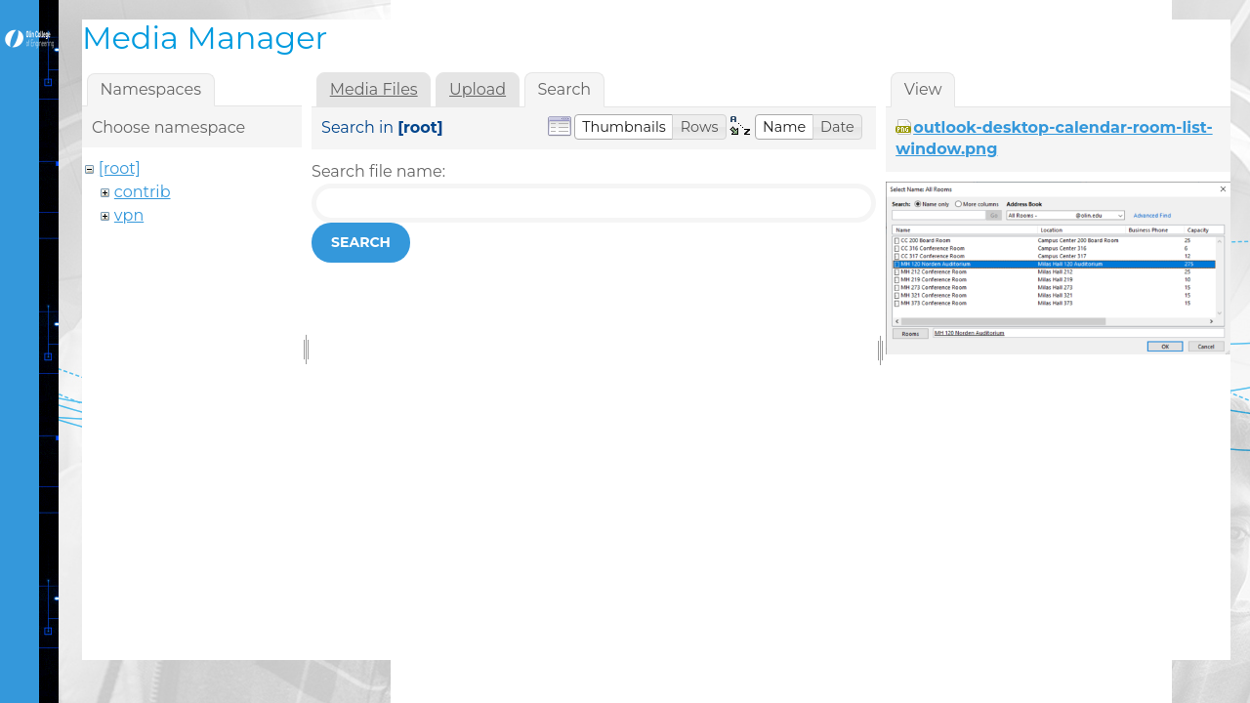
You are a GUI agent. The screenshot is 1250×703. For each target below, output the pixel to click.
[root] (120, 168)
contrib (142, 192)
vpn (129, 215)
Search (361, 242)
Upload (477, 89)
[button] (624, 127)
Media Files (374, 89)
